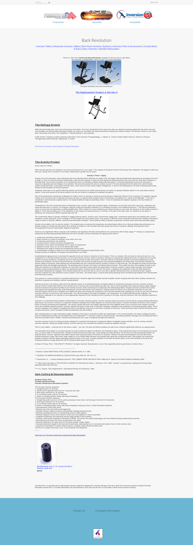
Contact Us (79, 510)
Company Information (107, 510)
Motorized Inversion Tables (67, 46)
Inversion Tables (44, 46)
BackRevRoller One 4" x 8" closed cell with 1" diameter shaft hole (55, 467)
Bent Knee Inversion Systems (96, 46)
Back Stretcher (90, 49)
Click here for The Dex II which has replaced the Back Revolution (60, 435)
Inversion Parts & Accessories (127, 46)
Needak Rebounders (109, 49)
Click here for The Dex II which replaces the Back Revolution (57, 146)
